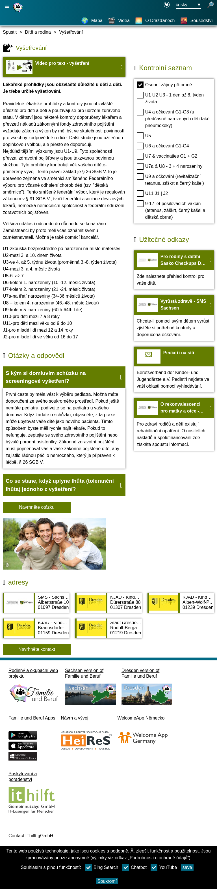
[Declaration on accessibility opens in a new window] (166, 5)
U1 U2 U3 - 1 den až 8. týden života (170, 98)
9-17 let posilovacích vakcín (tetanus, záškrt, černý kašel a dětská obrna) (171, 210)
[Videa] (119, 21)
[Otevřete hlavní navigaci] (7, 6)
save (187, 867)
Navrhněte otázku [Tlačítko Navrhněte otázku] (36, 507)
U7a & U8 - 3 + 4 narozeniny (169, 166)
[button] (64, 377)
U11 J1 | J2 (152, 193)
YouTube (164, 867)
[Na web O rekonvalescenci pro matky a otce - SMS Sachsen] (174, 424)
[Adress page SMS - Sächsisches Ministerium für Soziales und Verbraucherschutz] (36, 606)
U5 (144, 135)
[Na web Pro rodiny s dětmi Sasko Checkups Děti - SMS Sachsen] (174, 269)
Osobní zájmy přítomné (164, 84)
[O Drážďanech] (155, 21)
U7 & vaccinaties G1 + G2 (167, 156)
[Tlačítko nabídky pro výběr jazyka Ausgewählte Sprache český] (188, 5)
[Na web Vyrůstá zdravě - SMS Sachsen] (174, 318)
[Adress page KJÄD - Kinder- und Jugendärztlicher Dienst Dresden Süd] (180, 606)
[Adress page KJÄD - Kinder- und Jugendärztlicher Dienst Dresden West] (36, 631)
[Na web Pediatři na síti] (174, 369)
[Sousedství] (196, 21)
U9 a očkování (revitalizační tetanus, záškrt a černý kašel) (170, 179)
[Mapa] (92, 21)
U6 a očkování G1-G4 (163, 146)
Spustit (10, 32)
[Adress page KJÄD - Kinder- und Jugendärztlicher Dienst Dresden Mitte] (108, 606)
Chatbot (134, 867)
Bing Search (101, 867)
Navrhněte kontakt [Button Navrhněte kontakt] (36, 649)
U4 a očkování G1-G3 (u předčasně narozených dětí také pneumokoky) (173, 118)
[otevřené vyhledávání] (210, 5)
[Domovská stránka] (18, 12)
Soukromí (107, 881)
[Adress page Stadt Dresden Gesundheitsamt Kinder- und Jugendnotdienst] (108, 631)
